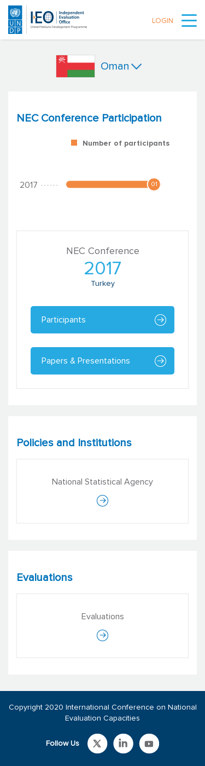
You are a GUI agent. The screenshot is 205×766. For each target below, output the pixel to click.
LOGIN (162, 21)
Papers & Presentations (86, 360)
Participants (64, 319)
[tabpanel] (102, 248)
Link (97, 743)
